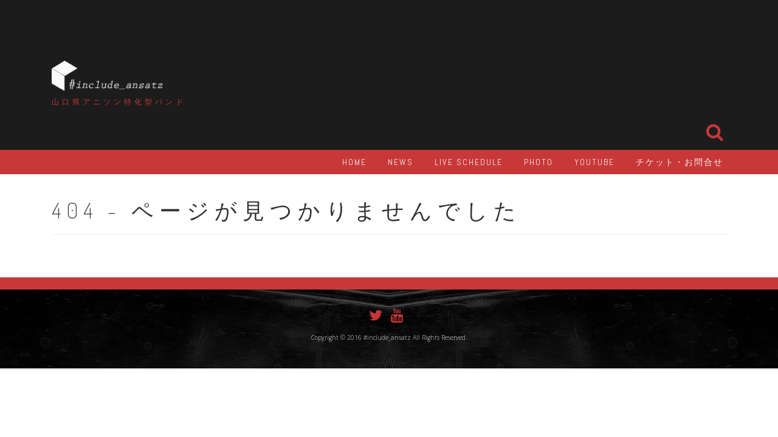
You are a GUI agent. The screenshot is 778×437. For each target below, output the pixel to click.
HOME (354, 162)
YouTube (594, 162)
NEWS (400, 162)
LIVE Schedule (469, 162)
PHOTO (538, 162)
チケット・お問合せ (679, 162)
